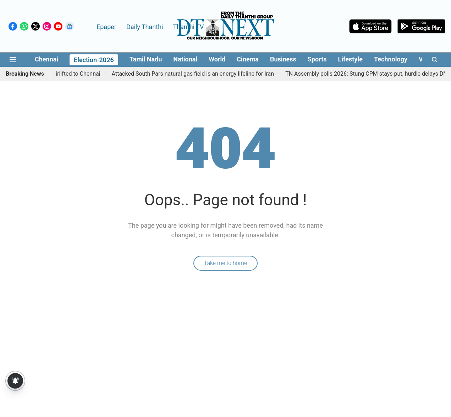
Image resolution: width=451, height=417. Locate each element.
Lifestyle (350, 59)
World (217, 59)
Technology (390, 59)
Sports (317, 59)
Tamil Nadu (146, 59)
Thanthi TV (188, 27)
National (185, 59)
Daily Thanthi (144, 27)
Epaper (106, 27)
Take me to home (225, 263)
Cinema (248, 59)
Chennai (46, 59)
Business (283, 59)
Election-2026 (94, 60)
